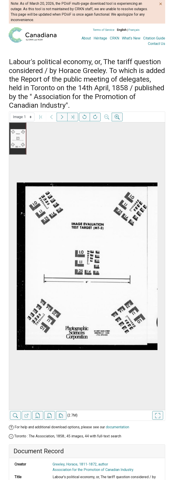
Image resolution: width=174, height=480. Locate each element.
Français (134, 30)
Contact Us (156, 43)
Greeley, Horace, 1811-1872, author (80, 464)
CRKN (114, 38)
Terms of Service (103, 30)
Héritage (100, 38)
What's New (131, 38)
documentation (117, 427)
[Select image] (22, 117)
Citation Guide (154, 38)
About (86, 38)
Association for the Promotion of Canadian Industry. (93, 470)
